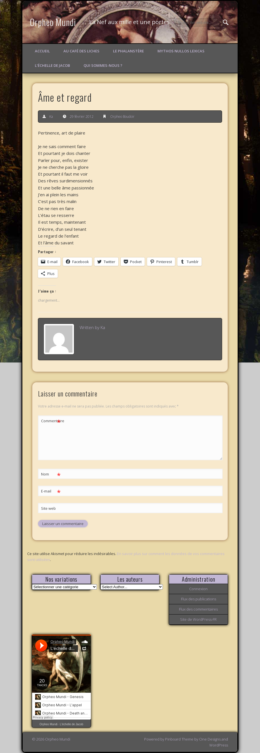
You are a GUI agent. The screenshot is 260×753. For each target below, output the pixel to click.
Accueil (42, 51)
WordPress (218, 745)
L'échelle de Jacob (71, 724)
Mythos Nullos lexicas (180, 51)
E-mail (51, 491)
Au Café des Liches (81, 51)
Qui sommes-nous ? (103, 65)
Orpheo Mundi (53, 22)
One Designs (210, 739)
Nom (51, 474)
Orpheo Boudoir (122, 116)
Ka (51, 116)
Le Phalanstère (128, 51)
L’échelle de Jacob (52, 65)
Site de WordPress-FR (198, 619)
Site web (48, 508)
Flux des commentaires (198, 609)
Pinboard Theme (179, 739)
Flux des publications (198, 598)
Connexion (198, 588)
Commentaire (51, 421)
